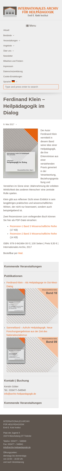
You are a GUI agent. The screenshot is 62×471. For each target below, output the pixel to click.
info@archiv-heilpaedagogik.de (20, 393)
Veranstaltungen (10, 40)
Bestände (7, 35)
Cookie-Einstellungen (12, 76)
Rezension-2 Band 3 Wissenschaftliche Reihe (33, 233)
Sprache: (9, 81)
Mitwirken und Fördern (13, 61)
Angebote (7, 46)
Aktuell (6, 30)
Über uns (7, 51)
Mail (20, 253)
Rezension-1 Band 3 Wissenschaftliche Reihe (33, 226)
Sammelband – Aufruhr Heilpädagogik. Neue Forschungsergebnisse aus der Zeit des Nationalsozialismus (29, 331)
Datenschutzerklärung (13, 71)
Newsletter (8, 56)
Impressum (8, 66)
